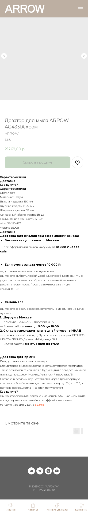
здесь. (40, 404)
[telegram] (39, 470)
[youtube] (56, 470)
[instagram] (48, 470)
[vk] (31, 470)
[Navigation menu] (80, 8)
